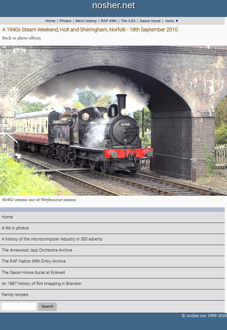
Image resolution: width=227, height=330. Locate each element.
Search (47, 306)
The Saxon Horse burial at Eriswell (33, 272)
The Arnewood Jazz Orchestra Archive (37, 250)
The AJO (128, 21)
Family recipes (15, 294)
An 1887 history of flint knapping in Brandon (41, 283)
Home (50, 21)
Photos (65, 21)
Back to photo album (21, 37)
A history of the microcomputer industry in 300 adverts (52, 239)
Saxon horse (150, 21)
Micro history (86, 21)
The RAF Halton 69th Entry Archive (34, 261)
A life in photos (15, 228)
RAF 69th (109, 21)
